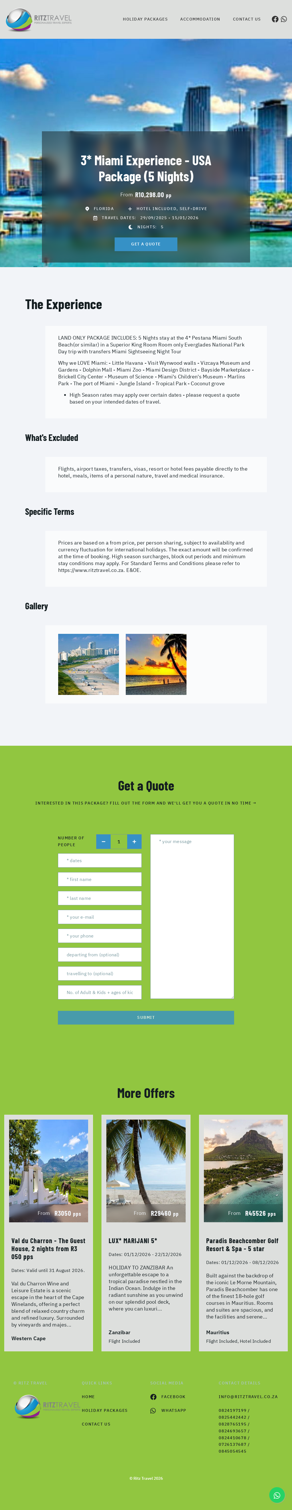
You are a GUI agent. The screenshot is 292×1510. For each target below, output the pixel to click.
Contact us (247, 19)
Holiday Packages (145, 19)
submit (146, 1017)
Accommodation (200, 19)
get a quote (146, 244)
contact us (96, 1424)
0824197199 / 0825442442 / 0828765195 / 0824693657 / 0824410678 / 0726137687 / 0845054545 (234, 1431)
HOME (88, 1396)
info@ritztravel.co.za (248, 1396)
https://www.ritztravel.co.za (91, 570)
